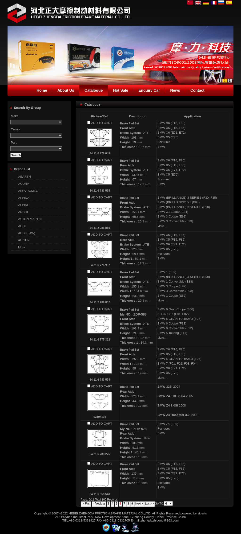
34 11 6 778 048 (100, 153)
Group (15, 129)
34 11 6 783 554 (100, 379)
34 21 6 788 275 (100, 454)
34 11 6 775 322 (100, 339)
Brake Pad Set (129, 123)
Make (15, 116)
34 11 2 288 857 (100, 302)
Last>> (149, 503)
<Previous (99, 503)
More (21, 247)
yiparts (202, 513)
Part (13, 142)
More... (161, 226)
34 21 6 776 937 (100, 265)
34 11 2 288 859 (100, 228)
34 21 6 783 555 (100, 190)
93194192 (99, 417)
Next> (139, 503)
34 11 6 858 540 (100, 494)
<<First (86, 503)
